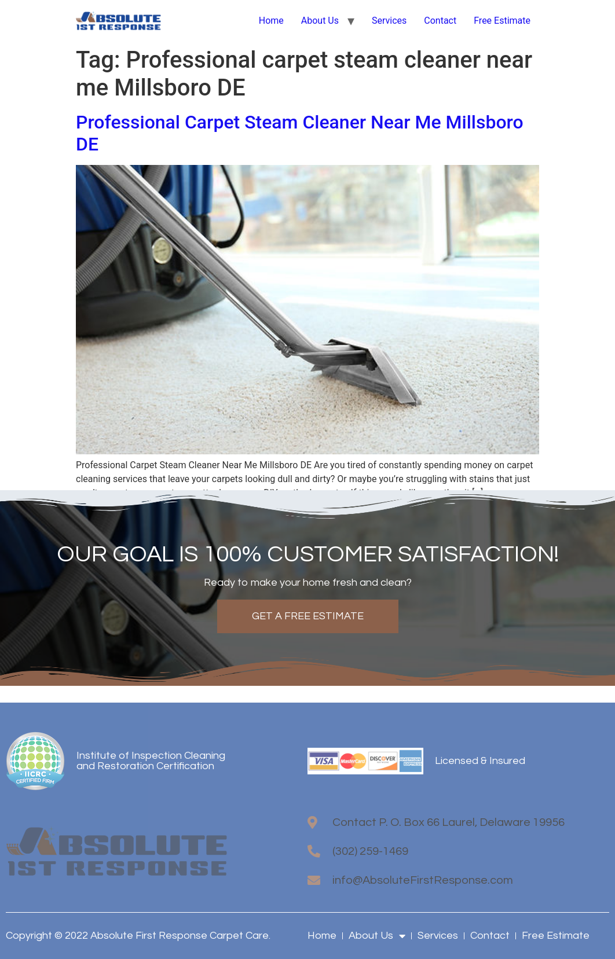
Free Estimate (502, 20)
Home (271, 20)
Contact (440, 20)
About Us (320, 20)
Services (389, 20)
